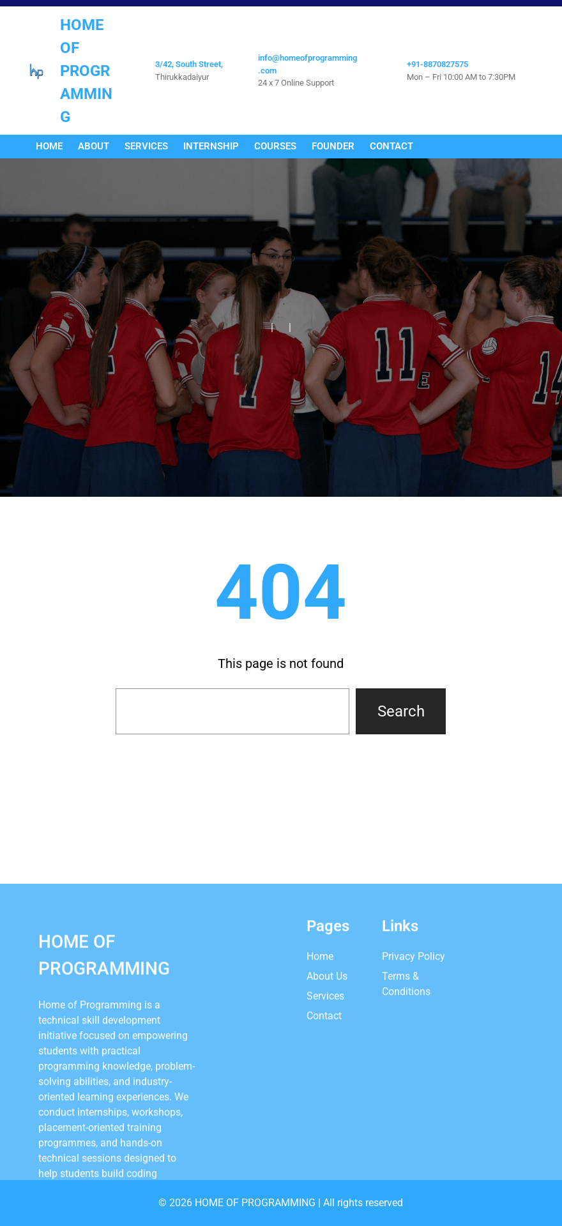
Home (320, 1049)
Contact (324, 1109)
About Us (327, 1069)
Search (401, 711)
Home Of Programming (86, 71)
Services (325, 1089)
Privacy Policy (413, 1049)
